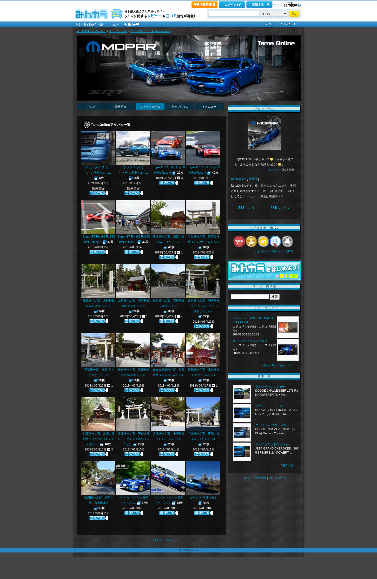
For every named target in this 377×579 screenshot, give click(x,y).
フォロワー (281, 208)
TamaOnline (238, 179)
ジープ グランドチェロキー (273, 444)
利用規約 (260, 478)
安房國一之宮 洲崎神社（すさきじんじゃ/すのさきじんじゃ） (203, 306)
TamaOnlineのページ (230, 36)
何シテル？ (274, 169)
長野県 (253, 179)
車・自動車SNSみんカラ (91, 31)
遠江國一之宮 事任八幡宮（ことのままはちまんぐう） (134, 439)
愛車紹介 (120, 106)
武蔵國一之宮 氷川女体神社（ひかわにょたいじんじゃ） (99, 439)
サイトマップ (278, 478)
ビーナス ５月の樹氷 (203, 497)
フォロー (247, 208)
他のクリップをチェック (278, 365)
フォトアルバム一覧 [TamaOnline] (150, 31)
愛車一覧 (287, 465)
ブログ (91, 106)
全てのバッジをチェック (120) (275, 251)
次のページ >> (163, 540)
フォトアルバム (118, 31)
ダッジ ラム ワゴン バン (271, 425)
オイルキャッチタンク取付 (250, 341)
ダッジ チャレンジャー (270, 386)
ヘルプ (278, 4)
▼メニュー (209, 106)
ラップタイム (180, 106)
